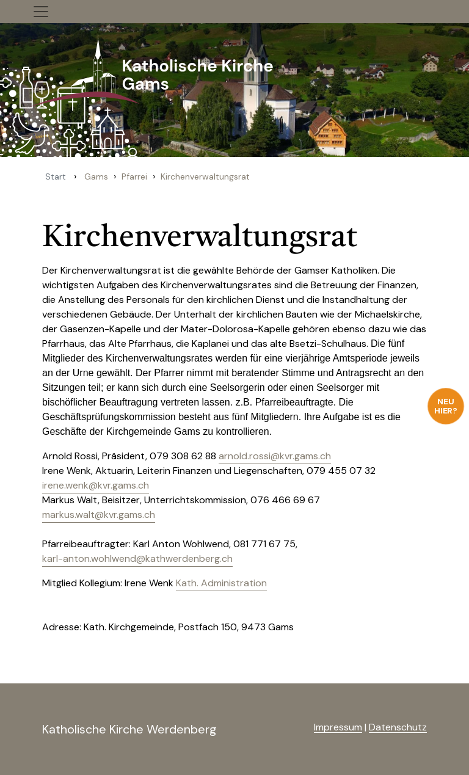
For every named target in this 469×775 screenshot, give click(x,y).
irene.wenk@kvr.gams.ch (95, 485)
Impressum (338, 727)
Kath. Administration (221, 583)
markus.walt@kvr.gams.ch (98, 514)
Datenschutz (398, 727)
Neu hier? (446, 406)
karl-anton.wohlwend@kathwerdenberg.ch (137, 558)
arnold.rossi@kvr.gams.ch (275, 455)
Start (55, 176)
